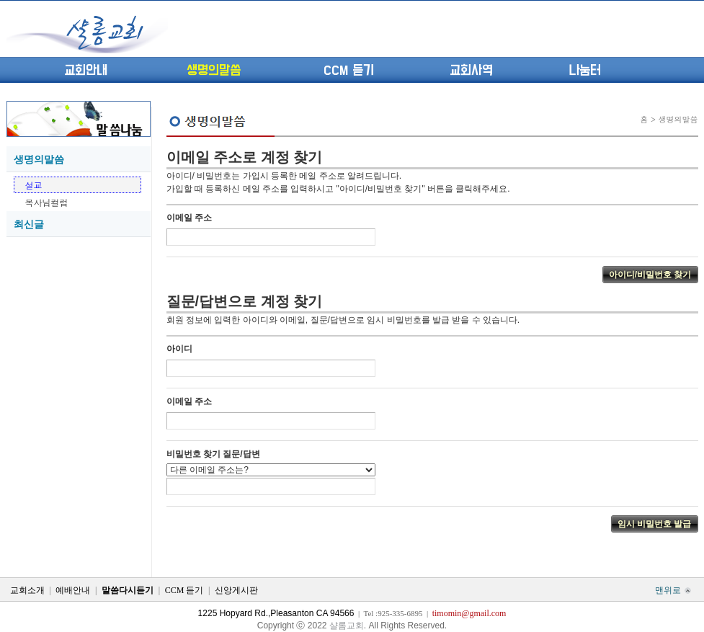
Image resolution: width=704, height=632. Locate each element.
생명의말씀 (214, 70)
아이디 (179, 349)
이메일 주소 (189, 218)
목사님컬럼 (46, 202)
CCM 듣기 (349, 70)
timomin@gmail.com (469, 613)
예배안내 (72, 590)
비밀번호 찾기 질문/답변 (213, 454)
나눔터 (585, 70)
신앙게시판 (236, 590)
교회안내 (85, 70)
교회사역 (471, 70)
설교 (34, 185)
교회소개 (27, 590)
